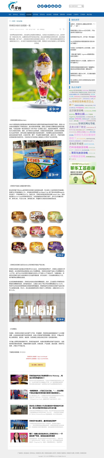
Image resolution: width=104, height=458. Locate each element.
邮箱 (59, 6)
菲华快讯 (22, 14)
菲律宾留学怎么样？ (88, 141)
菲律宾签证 (92, 90)
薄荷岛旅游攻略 (79, 153)
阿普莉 (87, 132)
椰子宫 (74, 159)
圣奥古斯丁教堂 (77, 127)
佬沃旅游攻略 (77, 90)
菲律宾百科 (83, 453)
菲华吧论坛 (89, 130)
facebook (45, 6)
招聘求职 (62, 14)
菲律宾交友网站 (79, 105)
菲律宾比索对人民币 (50, 453)
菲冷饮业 (22, 352)
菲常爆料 (69, 14)
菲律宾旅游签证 (85, 94)
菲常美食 (35, 14)
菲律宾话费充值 (90, 127)
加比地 (71, 90)
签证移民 (49, 14)
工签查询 (75, 14)
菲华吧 (77, 453)
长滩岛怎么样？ (86, 119)
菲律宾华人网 (39, 453)
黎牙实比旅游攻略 (73, 124)
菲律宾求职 (78, 119)
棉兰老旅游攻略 (81, 138)
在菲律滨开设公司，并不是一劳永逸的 (83, 37)
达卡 (86, 114)
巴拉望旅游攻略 (88, 111)
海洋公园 (76, 120)
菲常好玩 (42, 14)
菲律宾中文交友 (82, 92)
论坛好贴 (28, 14)
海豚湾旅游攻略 (90, 138)
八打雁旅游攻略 (73, 92)
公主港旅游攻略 (89, 117)
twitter (49, 6)
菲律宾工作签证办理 (90, 107)
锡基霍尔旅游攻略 (89, 144)
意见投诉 (26, 453)
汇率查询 (82, 14)
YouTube (52, 6)
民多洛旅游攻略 (80, 117)
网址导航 (89, 14)
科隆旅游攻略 (78, 156)
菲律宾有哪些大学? (74, 94)
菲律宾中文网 (91, 92)
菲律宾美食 (77, 96)
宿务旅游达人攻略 (88, 98)
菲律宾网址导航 (86, 123)
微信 (38, 6)
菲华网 (50, 456)
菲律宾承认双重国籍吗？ (75, 141)
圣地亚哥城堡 (76, 143)
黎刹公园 (80, 114)
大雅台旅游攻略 (88, 105)
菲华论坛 (15, 14)
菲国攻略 (55, 14)
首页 (10, 14)
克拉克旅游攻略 (85, 150)
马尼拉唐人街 (82, 120)
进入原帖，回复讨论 (37, 365)
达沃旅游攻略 (76, 110)
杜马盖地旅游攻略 (84, 96)
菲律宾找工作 (78, 150)
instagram (56, 6)
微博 (42, 6)
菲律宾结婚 (85, 90)
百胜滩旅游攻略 (91, 120)
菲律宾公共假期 (81, 132)
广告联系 (20, 453)
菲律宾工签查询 (61, 453)
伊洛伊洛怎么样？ (76, 98)
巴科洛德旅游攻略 (78, 147)
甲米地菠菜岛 (80, 107)
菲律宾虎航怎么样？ (80, 130)
